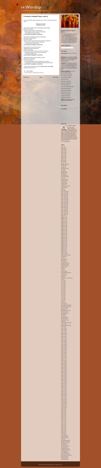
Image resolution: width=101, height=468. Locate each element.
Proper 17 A (63, 356)
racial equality (63, 434)
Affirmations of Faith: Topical (65, 92)
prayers (62, 326)
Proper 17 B (63, 357)
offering (62, 315)
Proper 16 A (63, 352)
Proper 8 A (63, 425)
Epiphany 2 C (63, 223)
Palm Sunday (63, 318)
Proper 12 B (63, 337)
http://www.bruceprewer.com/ (30, 67)
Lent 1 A (62, 280)
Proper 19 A (63, 364)
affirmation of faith (36, 72)
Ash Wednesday (63, 168)
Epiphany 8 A (63, 246)
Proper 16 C (63, 355)
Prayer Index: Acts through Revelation (67, 86)
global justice (63, 259)
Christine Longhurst (72, 125)
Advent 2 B (63, 153)
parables (62, 321)
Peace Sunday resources (65, 322)
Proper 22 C (63, 379)
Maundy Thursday (64, 307)
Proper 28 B (63, 402)
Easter (62, 190)
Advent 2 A (63, 152)
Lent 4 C (62, 295)
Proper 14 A (63, 344)
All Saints (62, 165)
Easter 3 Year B (63, 196)
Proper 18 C (63, 363)
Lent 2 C (62, 287)
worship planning (64, 459)
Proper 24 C (63, 387)
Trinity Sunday (63, 451)
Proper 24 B (63, 386)
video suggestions (64, 452)
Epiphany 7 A (63, 241)
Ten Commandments (64, 445)
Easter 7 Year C (63, 214)
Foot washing (63, 256)
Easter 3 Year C (63, 198)
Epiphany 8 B (63, 245)
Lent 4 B (62, 294)
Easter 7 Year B (63, 213)
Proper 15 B (63, 349)
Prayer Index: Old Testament (66, 81)
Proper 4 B (63, 410)
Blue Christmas (63, 175)
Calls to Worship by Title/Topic (66, 77)
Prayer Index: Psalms (64, 79)
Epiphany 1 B (63, 218)
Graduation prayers (64, 263)
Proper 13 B (63, 341)
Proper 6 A (63, 417)
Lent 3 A (62, 288)
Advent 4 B (63, 161)
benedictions (63, 172)
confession (63, 184)
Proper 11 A (63, 332)
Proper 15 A (63, 348)
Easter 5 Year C (63, 206)
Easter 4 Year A (63, 199)
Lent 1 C (62, 283)
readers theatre (63, 436)
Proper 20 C (63, 371)
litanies (62, 302)
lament (62, 276)
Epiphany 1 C (63, 219)
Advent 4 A (63, 160)
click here (70, 100)
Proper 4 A (63, 409)
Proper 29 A (63, 405)
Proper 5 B (63, 414)
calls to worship (63, 176)
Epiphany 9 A (63, 249)
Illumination (63, 267)
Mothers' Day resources (65, 310)
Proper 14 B (63, 345)
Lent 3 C (62, 291)
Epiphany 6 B (63, 238)
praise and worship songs (65, 325)
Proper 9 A (63, 429)
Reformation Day (64, 437)
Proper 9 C (63, 432)
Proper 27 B (63, 398)
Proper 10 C (63, 330)
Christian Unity (63, 180)
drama (62, 188)
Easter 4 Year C (63, 202)
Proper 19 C (63, 367)
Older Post (55, 77)
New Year (62, 314)
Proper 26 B (63, 394)
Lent (61, 279)
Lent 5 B (62, 298)
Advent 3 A (63, 156)
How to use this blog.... (73, 53)
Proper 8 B (63, 426)
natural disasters (64, 313)
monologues (63, 309)
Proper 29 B (63, 406)
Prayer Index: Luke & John (65, 84)
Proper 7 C (63, 424)
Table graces (63, 444)
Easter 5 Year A (63, 203)
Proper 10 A (63, 328)
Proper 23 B (63, 382)
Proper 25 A (63, 388)
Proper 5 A (63, 413)
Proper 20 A (63, 368)
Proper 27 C (63, 399)
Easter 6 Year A (63, 207)
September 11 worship (65, 441)
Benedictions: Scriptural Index (66, 97)
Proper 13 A (63, 340)
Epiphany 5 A (63, 233)
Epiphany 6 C (63, 240)
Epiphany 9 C (63, 252)
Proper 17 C (63, 359)
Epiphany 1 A (63, 217)
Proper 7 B (63, 422)
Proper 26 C (63, 395)
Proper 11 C (63, 334)
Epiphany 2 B (63, 222)
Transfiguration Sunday (65, 449)
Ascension (63, 167)
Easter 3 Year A (63, 195)
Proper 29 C (63, 407)
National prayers (64, 311)
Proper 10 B (63, 329)
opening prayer (63, 317)
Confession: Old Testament (65, 95)
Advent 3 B (63, 157)
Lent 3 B (62, 290)
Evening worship (64, 253)
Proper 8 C (63, 428)
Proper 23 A (63, 380)
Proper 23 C (63, 383)
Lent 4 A (62, 292)
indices (62, 269)
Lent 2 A (62, 284)
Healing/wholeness (64, 265)
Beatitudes (63, 171)
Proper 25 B (63, 390)
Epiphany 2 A (63, 221)
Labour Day (63, 275)
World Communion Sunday (65, 455)
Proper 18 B (63, 361)
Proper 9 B (63, 430)
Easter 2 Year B (63, 192)
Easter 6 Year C (63, 210)
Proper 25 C (63, 391)
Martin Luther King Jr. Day (65, 306)
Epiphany (62, 215)
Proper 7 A (63, 421)
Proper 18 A (63, 360)
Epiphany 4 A (63, 229)
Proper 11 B (63, 333)
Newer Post (26, 77)
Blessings (62, 173)
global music (63, 260)
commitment (63, 183)
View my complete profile (65, 141)
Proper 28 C (41, 72)
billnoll (54, 464)
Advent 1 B (63, 149)
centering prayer (63, 179)
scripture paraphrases (64, 440)
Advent (27, 72)
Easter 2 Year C (63, 194)
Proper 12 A (63, 336)
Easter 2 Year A (63, 191)
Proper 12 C (63, 338)
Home (40, 77)
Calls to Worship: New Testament (66, 75)
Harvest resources (64, 264)
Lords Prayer (63, 303)
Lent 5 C (62, 299)
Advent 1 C (31, 72)
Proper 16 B (63, 353)
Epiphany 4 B (63, 230)
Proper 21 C (63, 375)
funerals (62, 257)
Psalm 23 (62, 433)
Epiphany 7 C (63, 244)
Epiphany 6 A (63, 237)
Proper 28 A (63, 401)
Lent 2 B (62, 286)
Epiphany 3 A (63, 225)
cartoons (62, 177)
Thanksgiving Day (64, 448)
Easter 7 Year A (63, 211)
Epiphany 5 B (63, 234)
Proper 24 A (63, 384)
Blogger (61, 464)
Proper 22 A (63, 376)
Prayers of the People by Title (66, 88)
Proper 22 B (63, 378)
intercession (63, 271)
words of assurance (64, 453)
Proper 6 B (63, 418)
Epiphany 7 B (63, 242)
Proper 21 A (63, 372)
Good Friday (63, 261)
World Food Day (63, 456)
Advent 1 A (63, 148)
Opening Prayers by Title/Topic (66, 90)
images (62, 268)
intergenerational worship (65, 272)
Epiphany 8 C (63, 248)
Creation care (63, 187)
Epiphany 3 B (63, 226)
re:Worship (31, 7)
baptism (62, 169)
